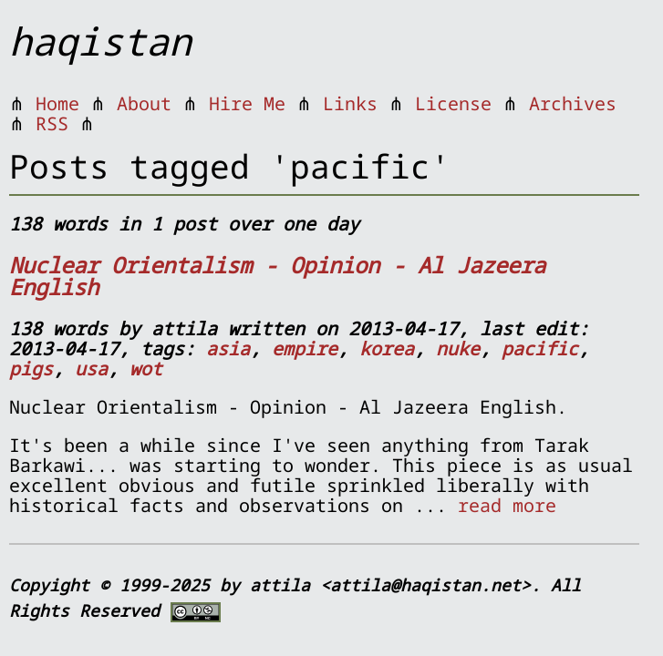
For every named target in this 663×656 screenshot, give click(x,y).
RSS (52, 123)
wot (145, 368)
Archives (572, 103)
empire (304, 348)
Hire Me (247, 103)
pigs (31, 368)
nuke (458, 348)
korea (386, 348)
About (144, 103)
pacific (540, 348)
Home (57, 103)
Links (350, 103)
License (453, 103)
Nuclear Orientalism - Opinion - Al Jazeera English (277, 276)
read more (507, 505)
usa (91, 368)
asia (228, 348)
